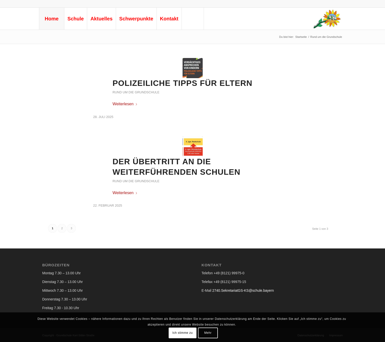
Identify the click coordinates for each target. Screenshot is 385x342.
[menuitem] (51, 19)
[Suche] (193, 19)
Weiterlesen (125, 104)
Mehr (208, 333)
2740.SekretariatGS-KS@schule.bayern (243, 290)
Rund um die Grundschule (136, 92)
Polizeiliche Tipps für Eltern (182, 83)
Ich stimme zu (182, 333)
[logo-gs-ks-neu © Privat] (327, 19)
